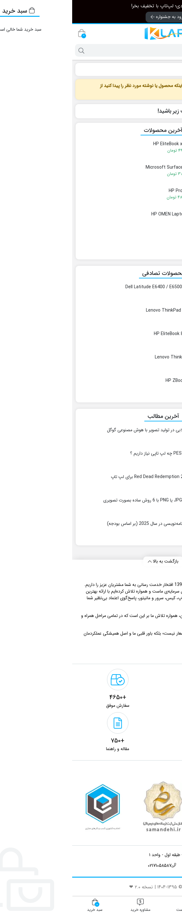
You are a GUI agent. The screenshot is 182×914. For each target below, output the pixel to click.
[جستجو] (97, 50)
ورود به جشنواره (95, 16)
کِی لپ (169, 69)
